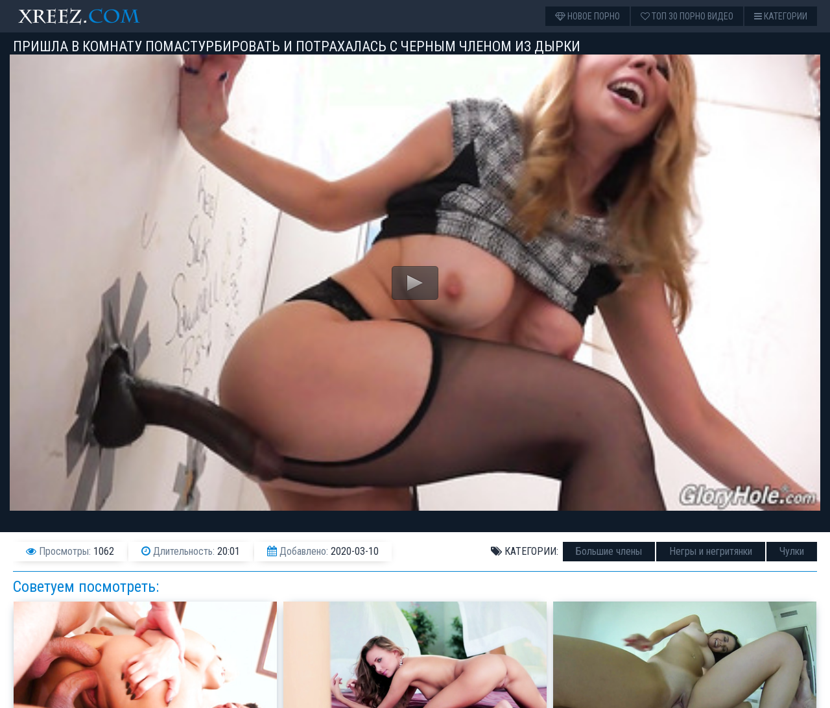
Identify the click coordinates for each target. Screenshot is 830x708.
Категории (780, 16)
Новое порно (587, 16)
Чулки (791, 551)
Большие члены (609, 551)
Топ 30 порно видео (687, 16)
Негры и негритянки (710, 551)
